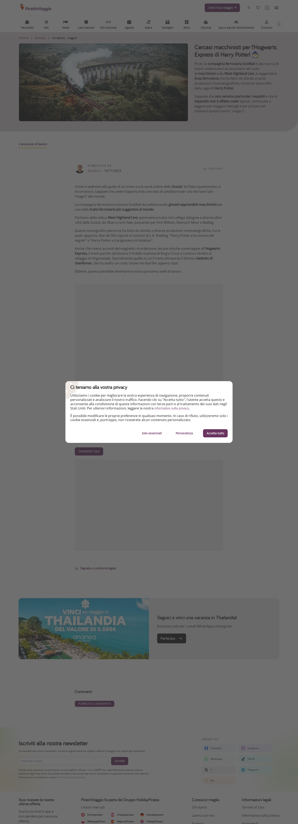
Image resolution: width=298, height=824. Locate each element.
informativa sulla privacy (171, 408)
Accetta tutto (215, 433)
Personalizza (184, 433)
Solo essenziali (152, 433)
